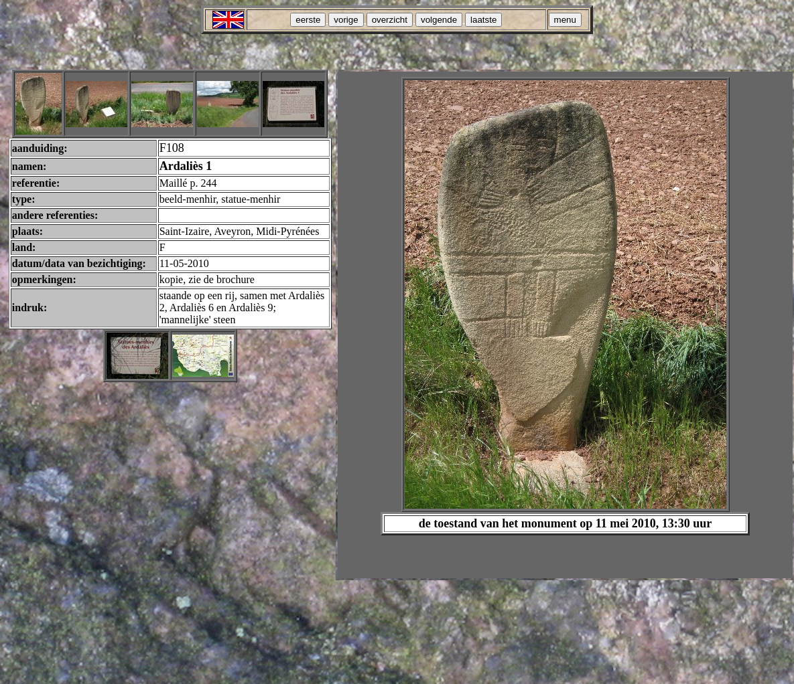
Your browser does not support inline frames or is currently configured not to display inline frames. (565, 325)
